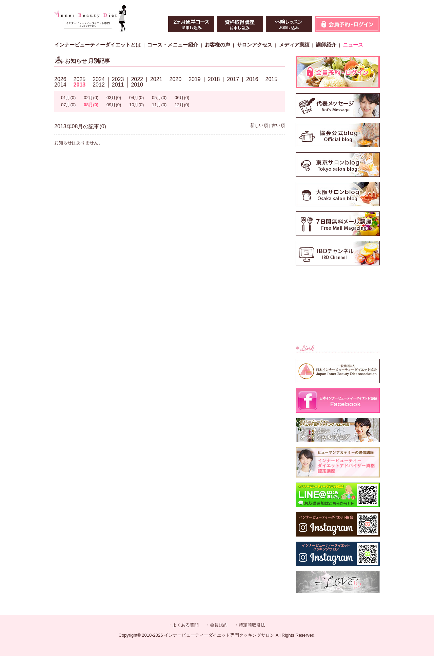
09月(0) (113, 104)
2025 (80, 79)
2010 (137, 85)
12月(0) (182, 104)
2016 (252, 79)
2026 (60, 79)
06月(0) (182, 97)
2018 (214, 79)
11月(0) (159, 104)
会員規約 (219, 624)
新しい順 (259, 125)
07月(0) (68, 104)
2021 (156, 79)
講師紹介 (326, 45)
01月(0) (68, 97)
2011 (118, 85)
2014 (60, 85)
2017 (233, 79)
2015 (271, 79)
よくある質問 (185, 624)
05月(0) (159, 97)
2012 (99, 85)
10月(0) (136, 104)
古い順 (278, 125)
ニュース (353, 45)
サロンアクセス (254, 45)
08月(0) (91, 104)
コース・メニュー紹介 (172, 45)
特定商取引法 (252, 624)
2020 (176, 79)
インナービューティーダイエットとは (97, 45)
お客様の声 (217, 45)
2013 (80, 85)
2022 (137, 79)
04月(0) (136, 97)
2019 (195, 79)
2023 (118, 79)
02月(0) (91, 97)
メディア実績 (294, 45)
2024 (99, 79)
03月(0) (113, 97)
